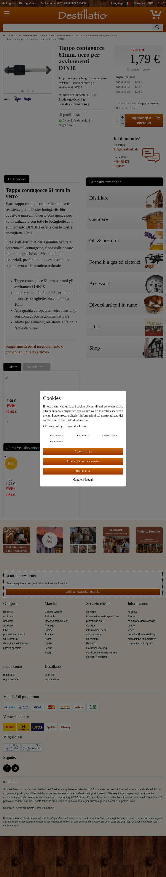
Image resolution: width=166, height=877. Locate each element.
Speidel (49, 630)
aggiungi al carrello (146, 120)
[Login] (8, 3)
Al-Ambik (50, 616)
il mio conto (12, 667)
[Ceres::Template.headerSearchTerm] (77, 27)
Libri (5, 630)
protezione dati (94, 621)
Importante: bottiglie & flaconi (101, 35)
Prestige (49, 625)
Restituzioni (92, 643)
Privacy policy (53, 426)
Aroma (131, 616)
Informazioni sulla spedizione (102, 616)
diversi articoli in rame (15, 643)
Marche (50, 604)
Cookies (91, 625)
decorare (8, 621)
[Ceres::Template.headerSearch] (157, 27)
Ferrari (48, 648)
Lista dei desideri (126, 108)
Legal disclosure (75, 426)
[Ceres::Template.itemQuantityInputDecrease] (122, 124)
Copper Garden (53, 611)
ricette (131, 625)
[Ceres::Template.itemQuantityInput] (117, 120)
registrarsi (8, 674)
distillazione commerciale (142, 639)
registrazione (10, 679)
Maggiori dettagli (83, 479)
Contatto (91, 611)
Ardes (48, 639)
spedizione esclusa (150, 103)
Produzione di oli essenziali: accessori (62, 35)
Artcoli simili (36, 367)
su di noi (49, 674)
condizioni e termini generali (102, 652)
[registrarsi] (27, 3)
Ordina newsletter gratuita (83, 591)
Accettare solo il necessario (83, 461)
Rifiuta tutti (83, 471)
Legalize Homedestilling (141, 634)
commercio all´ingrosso (141, 643)
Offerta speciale (12, 648)
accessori (8, 625)
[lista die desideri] (160, 3)
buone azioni (52, 679)
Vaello (48, 643)
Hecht (48, 652)
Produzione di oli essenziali (23, 35)
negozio (132, 611)
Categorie (10, 604)
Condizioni (92, 639)
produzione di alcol (14, 634)
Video (131, 630)
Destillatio (53, 667)
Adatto (12, 367)
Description (17, 179)
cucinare (8, 616)
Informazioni (138, 604)
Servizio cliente (98, 604)
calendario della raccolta (141, 621)
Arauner (49, 634)
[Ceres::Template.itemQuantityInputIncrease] (122, 117)
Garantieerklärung (96, 648)
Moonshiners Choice (56, 621)
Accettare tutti (83, 451)
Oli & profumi (10, 639)
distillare (8, 611)
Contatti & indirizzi (96, 656)
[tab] (17, 179)
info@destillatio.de (126, 149)
